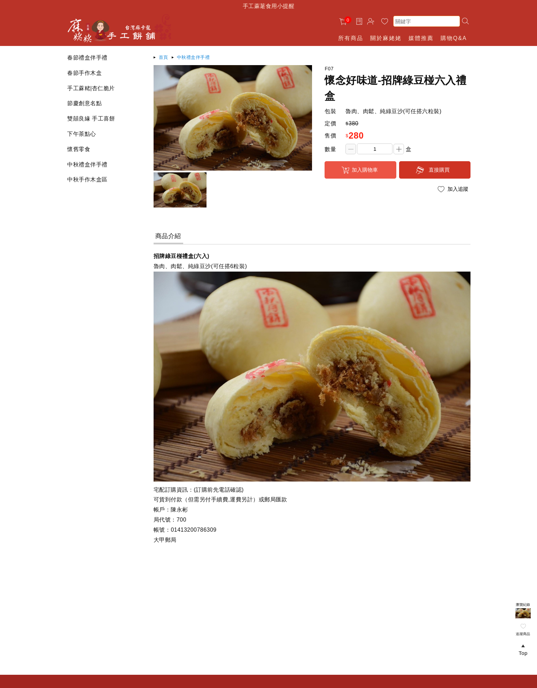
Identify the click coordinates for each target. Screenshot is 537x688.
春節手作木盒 (84, 73)
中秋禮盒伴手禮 (87, 164)
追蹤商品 (523, 634)
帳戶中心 (372, 22)
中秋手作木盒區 (87, 179)
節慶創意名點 (84, 103)
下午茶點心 (81, 134)
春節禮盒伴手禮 (87, 58)
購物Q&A (454, 38)
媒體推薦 (421, 38)
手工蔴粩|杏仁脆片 (91, 88)
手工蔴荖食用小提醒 (268, 6)
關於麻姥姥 (386, 38)
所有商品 (350, 38)
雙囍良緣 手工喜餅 (91, 119)
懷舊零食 (78, 149)
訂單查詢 (360, 21)
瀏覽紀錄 (523, 605)
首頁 (163, 57)
